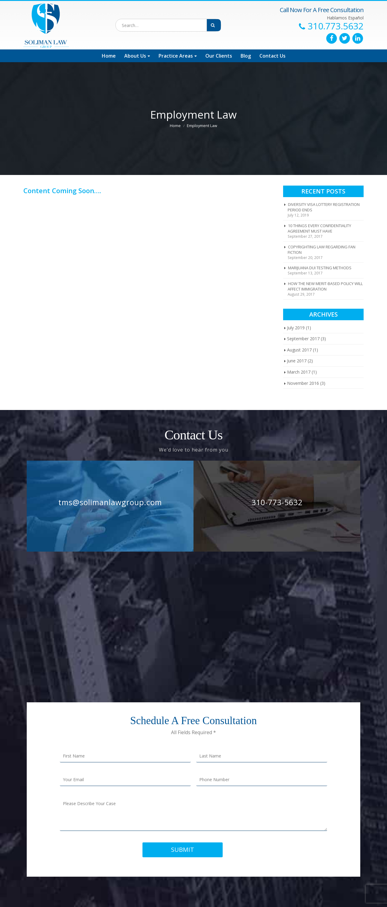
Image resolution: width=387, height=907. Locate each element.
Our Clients (218, 55)
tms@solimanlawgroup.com (110, 502)
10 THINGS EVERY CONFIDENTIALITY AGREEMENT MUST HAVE (319, 228)
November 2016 (303, 383)
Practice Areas (176, 55)
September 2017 (303, 338)
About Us (135, 55)
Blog (246, 55)
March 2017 (298, 372)
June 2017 (297, 361)
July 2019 (296, 328)
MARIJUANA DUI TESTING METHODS (319, 267)
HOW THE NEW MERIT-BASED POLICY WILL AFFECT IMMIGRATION (325, 286)
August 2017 (299, 350)
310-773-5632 (277, 502)
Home (109, 55)
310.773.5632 (336, 26)
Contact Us (272, 55)
